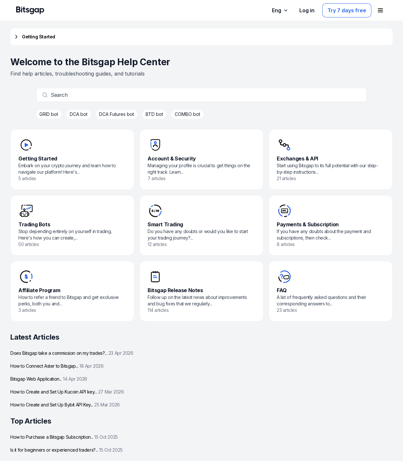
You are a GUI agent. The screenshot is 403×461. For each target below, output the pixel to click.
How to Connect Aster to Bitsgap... (57, 366)
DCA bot (79, 114)
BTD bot (154, 114)
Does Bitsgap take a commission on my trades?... (71, 353)
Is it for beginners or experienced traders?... (66, 450)
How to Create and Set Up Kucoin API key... (67, 391)
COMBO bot (187, 114)
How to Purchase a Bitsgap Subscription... (64, 437)
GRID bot (48, 114)
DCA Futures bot (116, 114)
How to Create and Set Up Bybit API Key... (65, 404)
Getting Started (34, 37)
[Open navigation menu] (380, 10)
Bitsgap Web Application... (48, 379)
